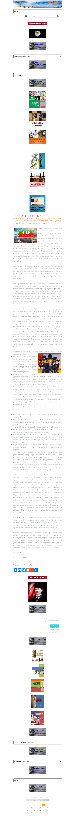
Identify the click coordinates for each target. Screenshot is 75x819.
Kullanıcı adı (43, 618)
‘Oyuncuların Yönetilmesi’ (31, 525)
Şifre (46, 622)
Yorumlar (17, 565)
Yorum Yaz (29, 565)
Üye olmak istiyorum (54, 632)
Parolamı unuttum (54, 629)
